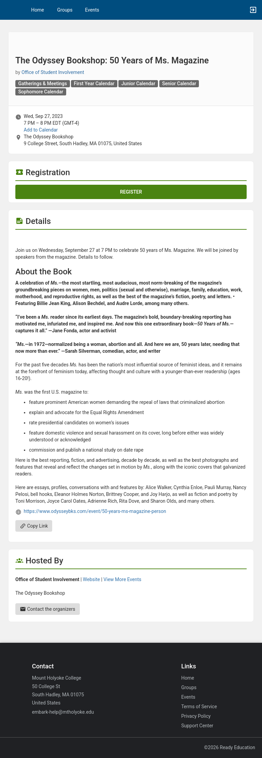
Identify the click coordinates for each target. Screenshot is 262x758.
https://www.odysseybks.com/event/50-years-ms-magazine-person (95, 511)
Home (187, 678)
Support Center (197, 725)
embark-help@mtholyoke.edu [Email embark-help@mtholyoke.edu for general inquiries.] (63, 712)
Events (92, 10)
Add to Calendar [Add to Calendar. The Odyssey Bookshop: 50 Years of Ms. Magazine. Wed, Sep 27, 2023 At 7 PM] (41, 130)
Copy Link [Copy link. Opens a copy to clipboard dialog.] (34, 526)
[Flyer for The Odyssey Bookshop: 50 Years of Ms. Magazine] (131, 240)
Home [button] (37, 10)
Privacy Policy (195, 716)
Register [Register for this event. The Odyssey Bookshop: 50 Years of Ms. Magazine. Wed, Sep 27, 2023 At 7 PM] (131, 192)
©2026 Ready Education (229, 747)
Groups (65, 10)
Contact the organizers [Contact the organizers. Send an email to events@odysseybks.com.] (47, 609)
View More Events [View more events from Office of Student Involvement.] (122, 579)
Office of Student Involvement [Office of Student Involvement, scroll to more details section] (52, 72)
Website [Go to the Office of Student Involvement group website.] (91, 579)
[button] (8, 10)
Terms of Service (199, 706)
